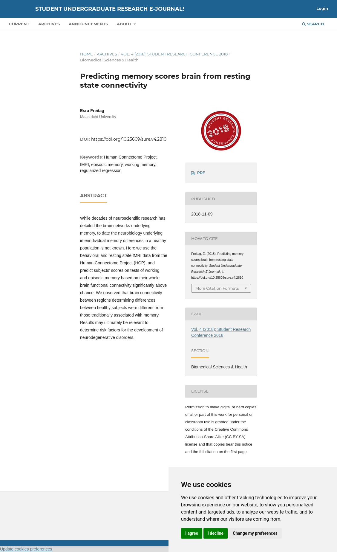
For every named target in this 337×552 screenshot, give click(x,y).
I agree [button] (191, 533)
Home (86, 54)
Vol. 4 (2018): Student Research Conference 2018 (174, 54)
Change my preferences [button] (255, 533)
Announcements (88, 23)
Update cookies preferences (26, 549)
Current (19, 23)
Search (313, 23)
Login (322, 8)
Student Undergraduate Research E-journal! (109, 9)
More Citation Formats (217, 288)
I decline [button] (215, 533)
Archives (49, 23)
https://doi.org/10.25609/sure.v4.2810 (128, 139)
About (125, 23)
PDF (201, 172)
